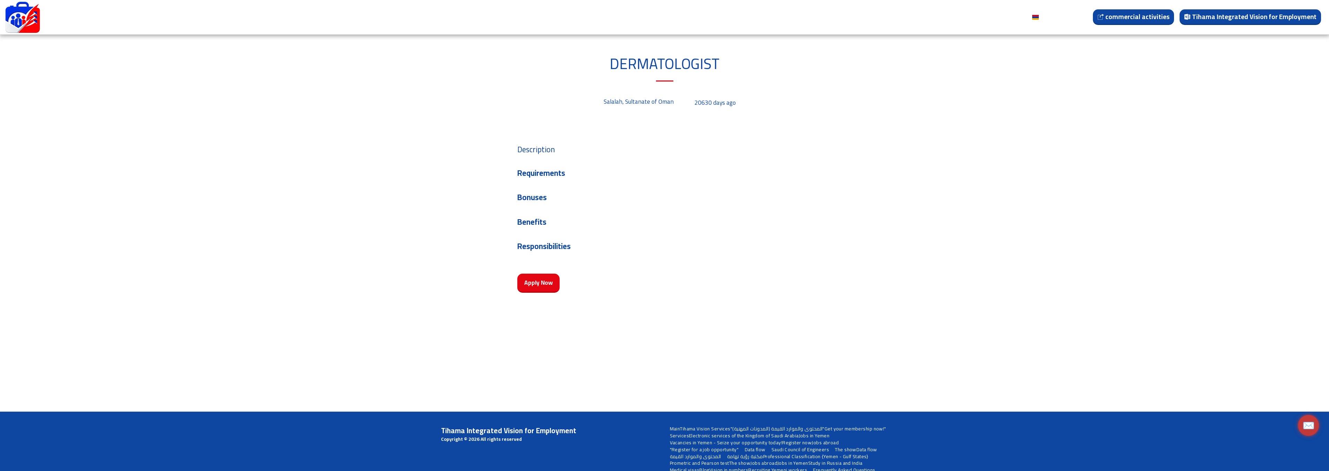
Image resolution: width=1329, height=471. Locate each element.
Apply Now (538, 282)
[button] (263, 17)
